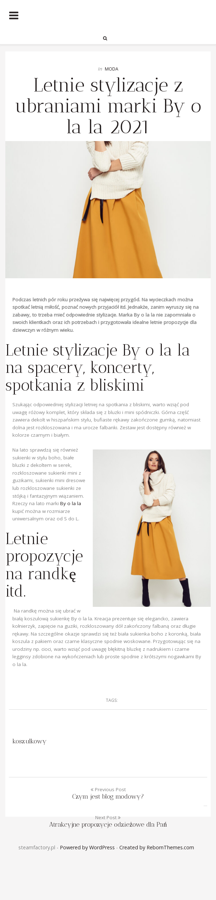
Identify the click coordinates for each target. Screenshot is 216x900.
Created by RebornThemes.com (156, 847)
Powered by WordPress (87, 847)
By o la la (70, 503)
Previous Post (108, 793)
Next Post (108, 821)
